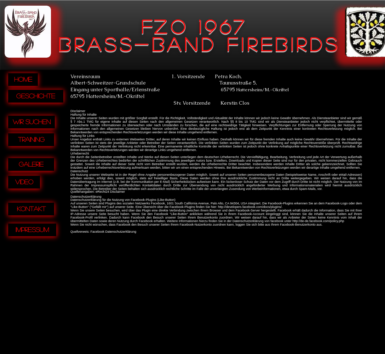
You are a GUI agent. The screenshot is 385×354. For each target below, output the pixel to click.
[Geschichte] (35, 96)
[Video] (24, 182)
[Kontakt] (31, 209)
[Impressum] (32, 230)
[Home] (23, 79)
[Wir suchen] (31, 122)
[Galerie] (31, 164)
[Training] (31, 139)
